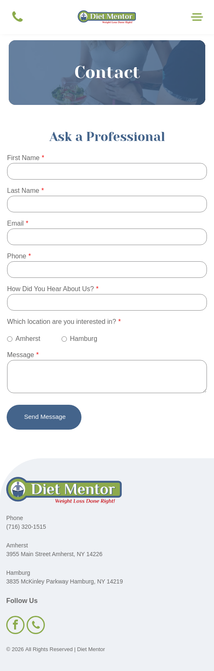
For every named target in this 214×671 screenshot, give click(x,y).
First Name (23, 157)
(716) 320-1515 (26, 526)
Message (20, 354)
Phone (16, 256)
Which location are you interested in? (61, 321)
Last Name (23, 190)
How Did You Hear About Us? (50, 288)
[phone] (36, 626)
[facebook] (15, 626)
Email (15, 223)
